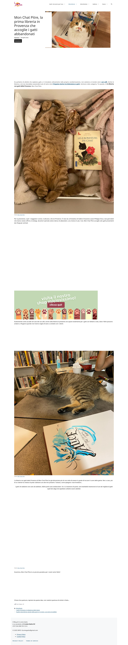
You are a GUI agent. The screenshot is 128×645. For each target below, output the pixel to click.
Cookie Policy (21, 636)
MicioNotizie (85, 4)
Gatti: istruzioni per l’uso (58, 4)
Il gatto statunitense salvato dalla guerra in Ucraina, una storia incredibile (36, 612)
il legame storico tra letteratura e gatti (66, 84)
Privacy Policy (21, 634)
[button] (111, 4)
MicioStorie (73, 4)
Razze (105, 4)
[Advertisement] (64, 63)
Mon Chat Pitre (21, 215)
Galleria (97, 4)
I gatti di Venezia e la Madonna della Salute (28, 610)
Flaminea (16, 37)
